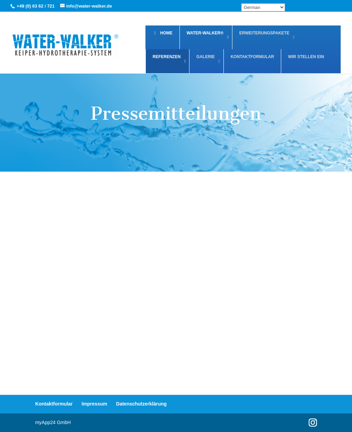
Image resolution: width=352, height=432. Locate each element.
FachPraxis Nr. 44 (81, 310)
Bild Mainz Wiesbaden (81, 273)
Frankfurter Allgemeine (279, 273)
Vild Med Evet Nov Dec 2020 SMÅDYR (180, 207)
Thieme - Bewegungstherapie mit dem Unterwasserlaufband (82, 218)
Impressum (94, 404)
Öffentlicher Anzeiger (278, 316)
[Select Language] (263, 7)
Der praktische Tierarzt (180, 359)
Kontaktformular (54, 404)
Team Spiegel (279, 201)
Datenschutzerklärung (141, 404)
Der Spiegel (81, 353)
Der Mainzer (180, 310)
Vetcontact (180, 267)
